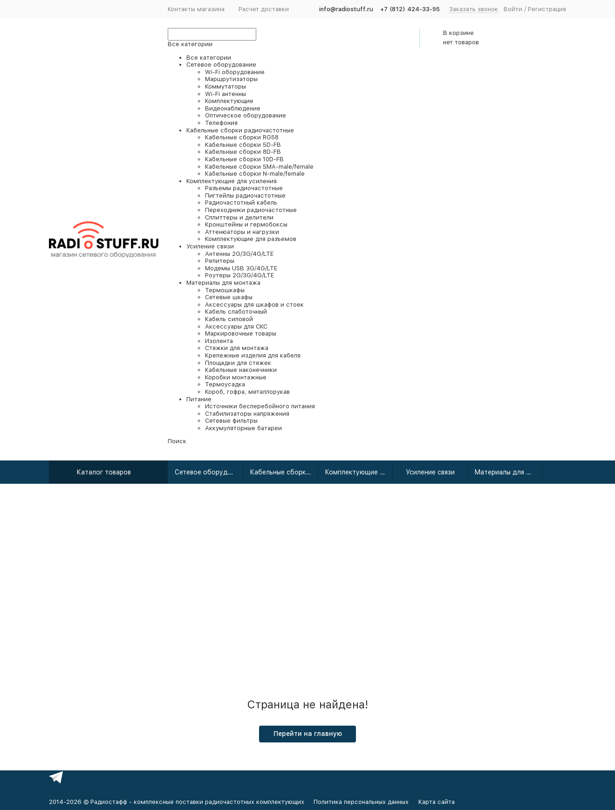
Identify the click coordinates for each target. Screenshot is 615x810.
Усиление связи (430, 472)
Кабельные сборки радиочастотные (284, 472)
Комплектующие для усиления (359, 472)
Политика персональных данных (361, 801)
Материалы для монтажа (508, 472)
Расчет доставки (264, 9)
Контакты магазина (196, 9)
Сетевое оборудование (209, 472)
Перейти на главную (307, 733)
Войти (513, 9)
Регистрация (547, 9)
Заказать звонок (473, 9)
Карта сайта (436, 801)
